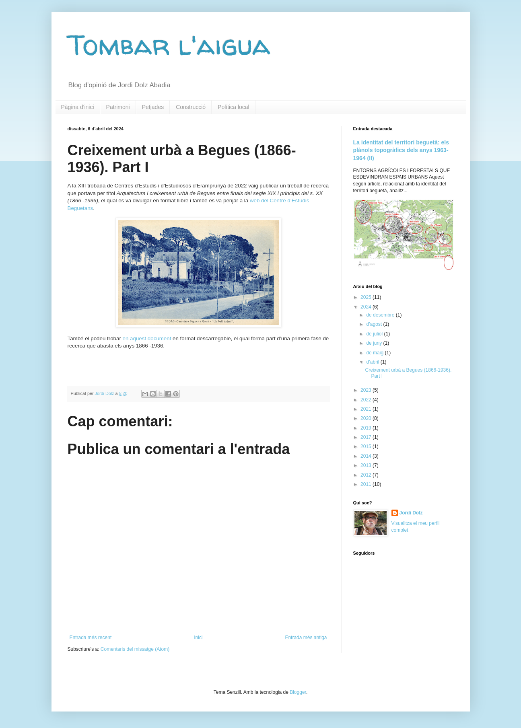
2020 (366, 418)
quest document (152, 338)
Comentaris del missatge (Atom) (135, 649)
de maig (375, 353)
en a (128, 338)
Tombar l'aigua (169, 44)
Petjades (153, 107)
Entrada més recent (91, 637)
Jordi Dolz (411, 513)
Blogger (298, 692)
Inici (198, 637)
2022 (366, 400)
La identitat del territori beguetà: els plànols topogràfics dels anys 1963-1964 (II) (401, 150)
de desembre (380, 315)
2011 (366, 484)
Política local (233, 107)
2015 (366, 446)
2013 (366, 465)
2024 (366, 307)
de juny (374, 343)
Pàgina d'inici (77, 107)
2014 (366, 456)
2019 (366, 428)
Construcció (191, 107)
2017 (366, 437)
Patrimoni (118, 107)
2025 (366, 297)
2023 (366, 390)
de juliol (375, 334)
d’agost (374, 324)
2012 (366, 475)
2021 (366, 409)
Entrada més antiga (306, 637)
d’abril (373, 362)
